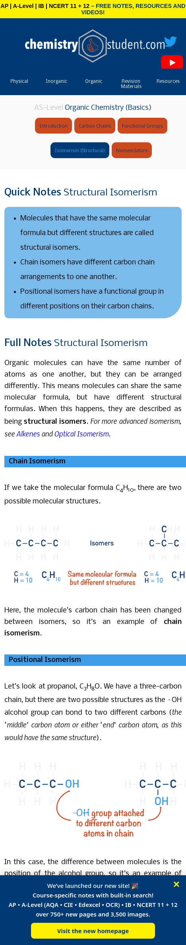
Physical (19, 81)
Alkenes (28, 433)
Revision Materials (131, 84)
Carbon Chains (95, 126)
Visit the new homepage (93, 931)
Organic (93, 81)
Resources (168, 81)
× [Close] (176, 884)
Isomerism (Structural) (80, 151)
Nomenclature (131, 151)
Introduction (53, 126)
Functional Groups (142, 126)
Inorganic (56, 81)
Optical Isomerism (81, 433)
